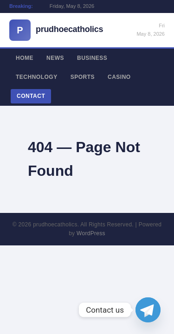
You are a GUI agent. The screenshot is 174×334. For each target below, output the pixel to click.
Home (24, 58)
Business (92, 58)
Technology (37, 77)
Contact (31, 96)
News (55, 58)
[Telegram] (148, 309)
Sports (83, 77)
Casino (119, 77)
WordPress (91, 233)
